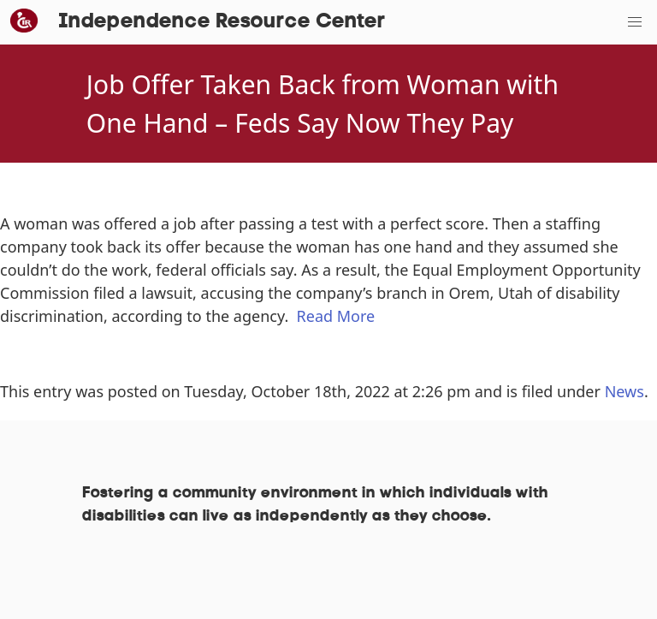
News (624, 391)
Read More (336, 316)
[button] (635, 22)
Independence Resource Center (222, 22)
